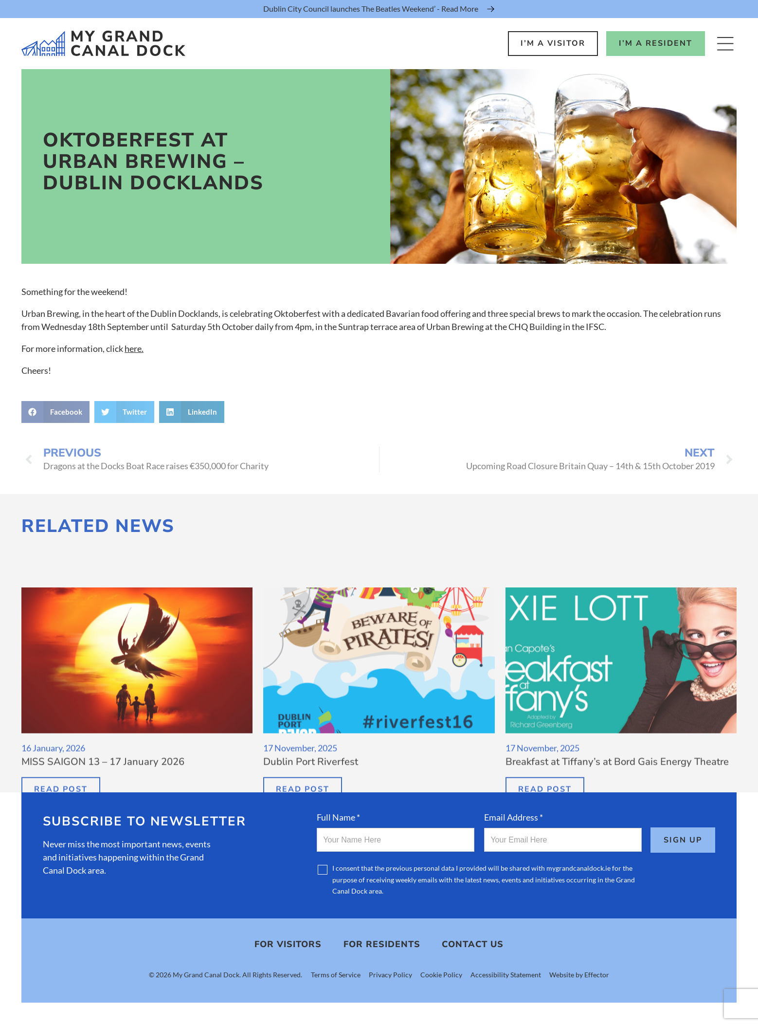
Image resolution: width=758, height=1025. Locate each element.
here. (134, 348)
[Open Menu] (725, 43)
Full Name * (338, 817)
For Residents (381, 945)
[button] (55, 412)
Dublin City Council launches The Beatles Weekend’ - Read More (370, 8)
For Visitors (288, 945)
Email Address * (513, 817)
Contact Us (473, 945)
